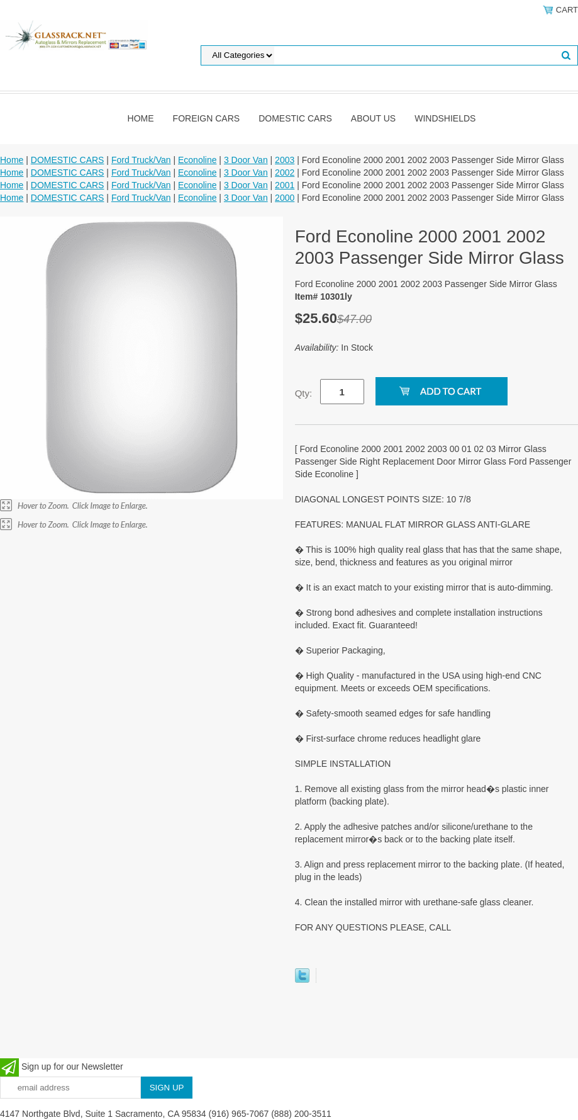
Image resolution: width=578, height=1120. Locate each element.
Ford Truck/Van (141, 160)
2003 (284, 160)
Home (141, 118)
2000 (284, 198)
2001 (284, 185)
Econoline (197, 160)
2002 (284, 172)
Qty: (304, 393)
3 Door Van (246, 160)
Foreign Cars (206, 118)
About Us (373, 118)
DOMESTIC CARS (295, 118)
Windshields (444, 118)
